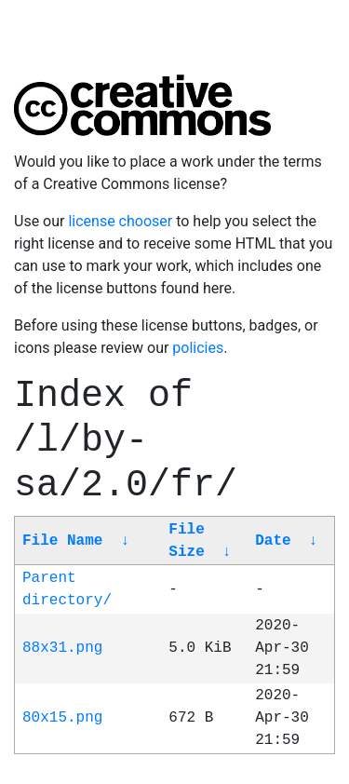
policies (197, 348)
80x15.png (62, 718)
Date (272, 541)
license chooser (120, 221)
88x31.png (62, 648)
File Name (62, 541)
